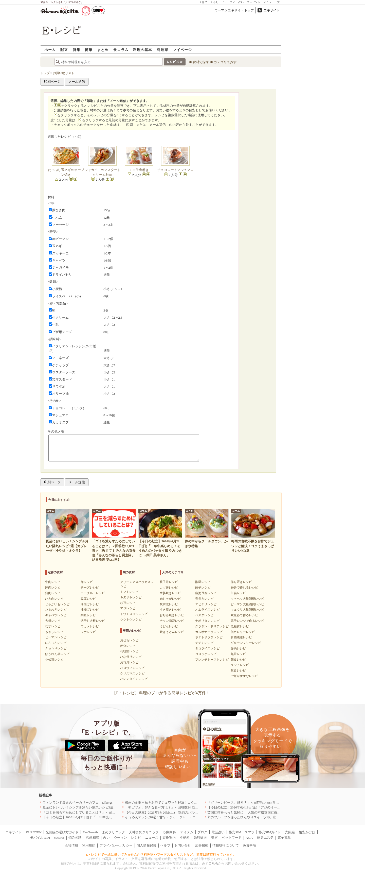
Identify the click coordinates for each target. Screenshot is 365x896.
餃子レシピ (202, 587)
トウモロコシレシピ (134, 614)
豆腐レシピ (88, 598)
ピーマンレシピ (55, 637)
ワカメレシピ (90, 626)
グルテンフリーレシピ (246, 643)
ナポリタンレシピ (207, 621)
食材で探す (201, 62)
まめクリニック (113, 832)
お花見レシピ (129, 662)
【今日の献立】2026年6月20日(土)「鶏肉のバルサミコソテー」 (171, 812)
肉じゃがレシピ (170, 598)
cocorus (59, 837)
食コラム (121, 49)
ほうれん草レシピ (57, 654)
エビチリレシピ (205, 604)
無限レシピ (238, 654)
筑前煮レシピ (169, 604)
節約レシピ (238, 648)
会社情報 (71, 845)
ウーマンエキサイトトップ (234, 10)
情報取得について (225, 845)
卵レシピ (87, 582)
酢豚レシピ (202, 582)
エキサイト (271, 10)
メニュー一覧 (271, 2)
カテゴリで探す (225, 62)
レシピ (136, 837)
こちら (213, 863)
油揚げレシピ (90, 609)
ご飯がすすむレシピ (244, 676)
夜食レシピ (238, 670)
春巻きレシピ (204, 598)
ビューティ (228, 2)
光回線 (290, 832)
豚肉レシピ (52, 587)
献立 (64, 49)
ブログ (202, 832)
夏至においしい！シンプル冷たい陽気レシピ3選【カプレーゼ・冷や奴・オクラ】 (103, 807)
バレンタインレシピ (134, 679)
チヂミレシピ (204, 643)
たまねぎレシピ (55, 609)
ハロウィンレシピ (132, 668)
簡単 (89, 49)
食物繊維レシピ (241, 637)
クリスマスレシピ (132, 673)
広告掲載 (201, 845)
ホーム (50, 49)
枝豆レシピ (127, 603)
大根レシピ (52, 621)
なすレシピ (52, 626)
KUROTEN (34, 832)
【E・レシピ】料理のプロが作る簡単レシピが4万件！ (161, 693)
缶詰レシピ (238, 593)
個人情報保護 (146, 845)
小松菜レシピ (54, 659)
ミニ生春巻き (139, 170)
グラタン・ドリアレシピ (212, 626)
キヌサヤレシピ (130, 597)
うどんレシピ (169, 626)
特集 (76, 49)
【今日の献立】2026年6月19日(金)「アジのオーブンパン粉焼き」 (255, 807)
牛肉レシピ (52, 582)
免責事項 (249, 845)
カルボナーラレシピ (209, 632)
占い (241, 2)
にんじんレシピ (55, 643)
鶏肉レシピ (52, 593)
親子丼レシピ (169, 582)
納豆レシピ (88, 615)
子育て (203, 2)
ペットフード (232, 837)
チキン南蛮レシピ (172, 621)
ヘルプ (165, 845)
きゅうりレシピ (55, 648)
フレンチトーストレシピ (212, 659)
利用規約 (88, 845)
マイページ (182, 49)
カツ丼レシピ (169, 587)
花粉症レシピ (129, 651)
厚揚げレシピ (90, 604)
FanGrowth (90, 832)
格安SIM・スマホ (241, 832)
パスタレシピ (204, 615)
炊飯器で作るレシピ (244, 615)
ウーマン (120, 837)
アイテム (186, 832)
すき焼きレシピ (170, 609)
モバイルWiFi (40, 837)
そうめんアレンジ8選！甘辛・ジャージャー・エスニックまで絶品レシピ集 (180, 817)
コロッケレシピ (205, 654)
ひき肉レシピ (54, 598)
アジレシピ (127, 608)
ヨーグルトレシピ (93, 593)
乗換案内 (169, 837)
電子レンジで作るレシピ (247, 621)
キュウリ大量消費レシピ (247, 609)
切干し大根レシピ (93, 621)
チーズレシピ (90, 587)
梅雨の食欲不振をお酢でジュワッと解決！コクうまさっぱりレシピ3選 (177, 802)
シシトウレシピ (130, 619)
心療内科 (169, 832)
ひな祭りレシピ (130, 657)
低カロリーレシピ (243, 632)
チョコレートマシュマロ (175, 170)
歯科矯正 (200, 837)
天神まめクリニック (144, 832)
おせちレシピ (129, 640)
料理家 (162, 49)
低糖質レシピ (240, 626)
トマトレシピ (129, 592)
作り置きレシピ (241, 582)
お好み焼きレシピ (172, 615)
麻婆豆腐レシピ (205, 593)
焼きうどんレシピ (172, 632)
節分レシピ (127, 646)
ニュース (151, 837)
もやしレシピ (54, 632)
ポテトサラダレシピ (209, 637)
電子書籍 (284, 837)
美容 (214, 837)
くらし (214, 2)
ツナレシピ (88, 632)
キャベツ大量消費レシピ (247, 598)
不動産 (185, 837)
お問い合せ (182, 845)
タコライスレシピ (207, 648)
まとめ (102, 49)
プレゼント (254, 2)
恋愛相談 (92, 837)
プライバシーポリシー (116, 845)
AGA (249, 837)
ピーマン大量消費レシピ (247, 604)
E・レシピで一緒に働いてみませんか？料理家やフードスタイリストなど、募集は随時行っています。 (161, 854)
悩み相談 (75, 837)
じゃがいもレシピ (57, 604)
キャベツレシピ (55, 615)
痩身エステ (265, 837)
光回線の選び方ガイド (62, 832)
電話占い (218, 832)
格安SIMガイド (270, 832)
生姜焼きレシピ (170, 593)
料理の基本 (142, 49)
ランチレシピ (240, 665)
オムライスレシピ (207, 609)
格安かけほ (307, 832)
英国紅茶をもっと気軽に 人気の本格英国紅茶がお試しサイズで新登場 (260, 812)
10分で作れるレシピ (244, 587)
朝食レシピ (238, 659)
